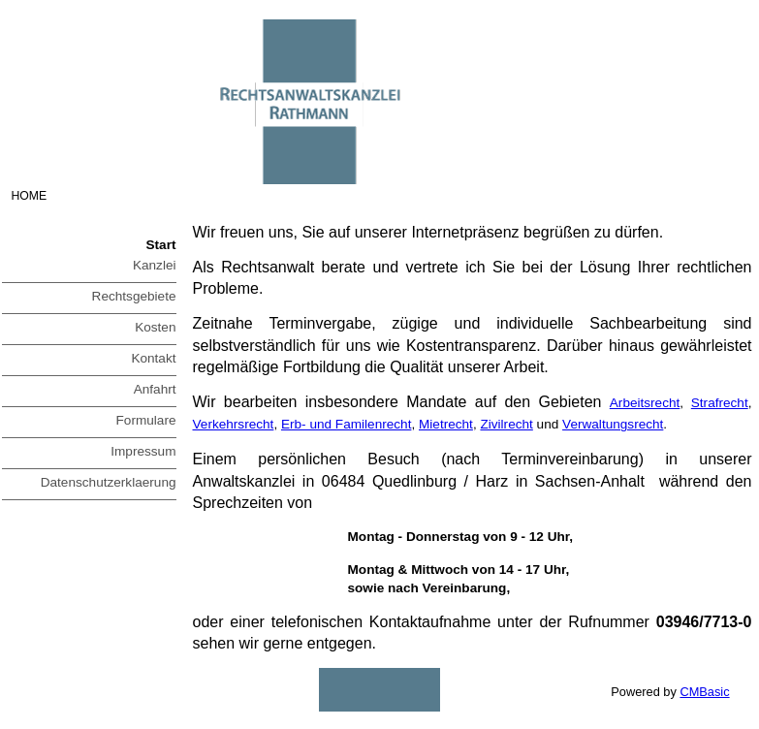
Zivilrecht (506, 424)
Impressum (143, 451)
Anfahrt (155, 389)
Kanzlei (154, 265)
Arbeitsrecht (645, 403)
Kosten (155, 327)
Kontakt (153, 358)
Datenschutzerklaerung (108, 482)
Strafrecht (719, 403)
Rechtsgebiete (134, 296)
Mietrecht (446, 424)
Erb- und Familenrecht (346, 424)
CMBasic (704, 691)
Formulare (146, 420)
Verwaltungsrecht (612, 424)
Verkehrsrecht (233, 424)
